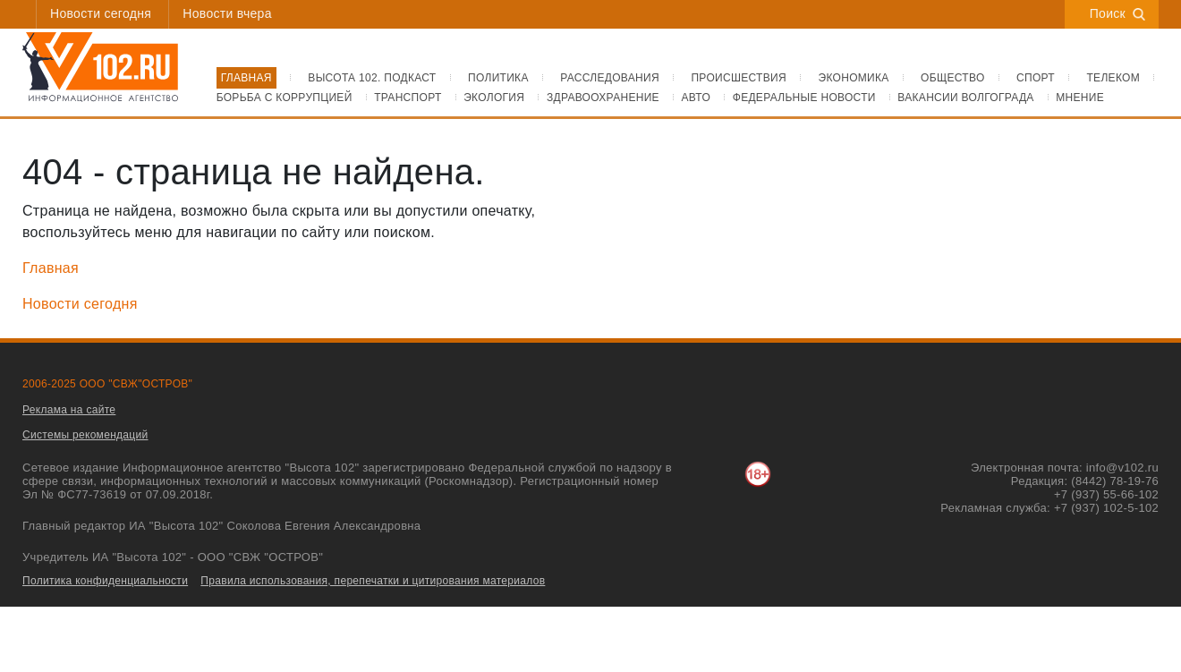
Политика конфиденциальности (105, 580)
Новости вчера (227, 13)
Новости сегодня (100, 13)
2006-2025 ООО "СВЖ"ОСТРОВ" (107, 384)
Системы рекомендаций (85, 435)
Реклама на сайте (68, 410)
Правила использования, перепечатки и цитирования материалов (372, 580)
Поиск (1117, 13)
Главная (50, 268)
